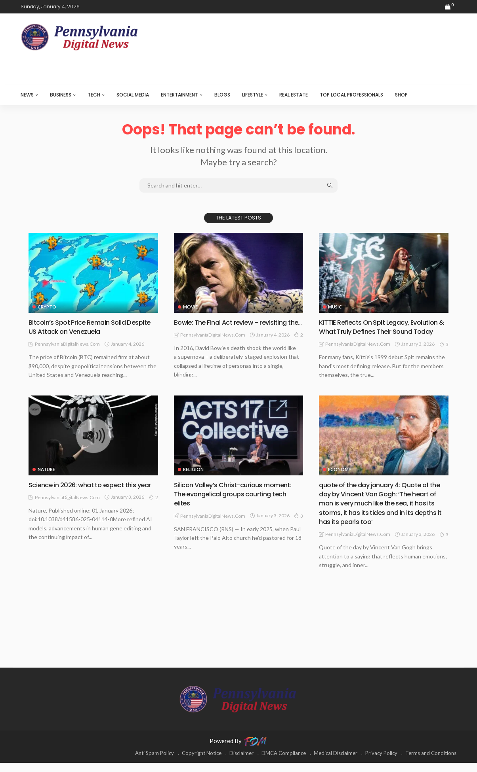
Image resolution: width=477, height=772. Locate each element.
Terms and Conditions (430, 762)
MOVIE (190, 307)
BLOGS (222, 94)
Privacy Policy (381, 762)
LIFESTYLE (252, 94)
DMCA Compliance (283, 762)
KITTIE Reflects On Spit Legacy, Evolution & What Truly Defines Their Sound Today (383, 331)
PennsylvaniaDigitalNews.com (67, 344)
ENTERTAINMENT (179, 94)
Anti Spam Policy (154, 762)
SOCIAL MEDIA (132, 94)
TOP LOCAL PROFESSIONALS (351, 94)
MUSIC (335, 307)
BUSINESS (60, 94)
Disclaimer (241, 762)
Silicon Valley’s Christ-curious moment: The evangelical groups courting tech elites (237, 503)
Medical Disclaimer (335, 762)
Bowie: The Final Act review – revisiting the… (236, 326)
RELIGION (193, 478)
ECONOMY (339, 478)
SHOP (401, 94)
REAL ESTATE (293, 94)
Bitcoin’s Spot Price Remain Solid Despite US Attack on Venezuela (81, 326)
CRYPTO (47, 307)
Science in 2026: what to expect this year (87, 498)
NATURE (46, 478)
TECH (94, 94)
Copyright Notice (201, 762)
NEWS (27, 94)
